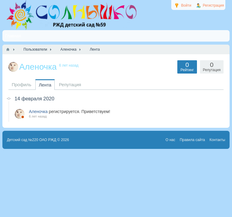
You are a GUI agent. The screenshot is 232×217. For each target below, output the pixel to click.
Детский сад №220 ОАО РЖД (31, 140)
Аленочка (38, 111)
